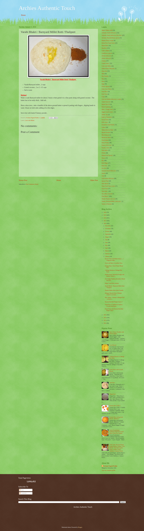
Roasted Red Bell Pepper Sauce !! (114, 302)
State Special (105, 183)
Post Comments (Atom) (32, 184)
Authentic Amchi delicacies (109, 33)
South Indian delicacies (108, 178)
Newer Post (23, 180)
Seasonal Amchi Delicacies (109, 170)
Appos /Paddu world (107, 30)
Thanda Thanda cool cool (108, 199)
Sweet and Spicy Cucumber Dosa (113, 263)
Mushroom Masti (106, 137)
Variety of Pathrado (107, 204)
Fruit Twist (104, 94)
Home (23, 15)
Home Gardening (106, 107)
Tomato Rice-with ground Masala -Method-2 (116, 417)
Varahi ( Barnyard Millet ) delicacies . (111, 201)
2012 (105, 323)
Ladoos (104, 127)
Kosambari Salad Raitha (108, 124)
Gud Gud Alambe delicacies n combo (111, 99)
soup (103, 176)
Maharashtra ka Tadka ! (108, 130)
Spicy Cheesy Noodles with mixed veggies (116, 332)
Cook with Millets (29, 120)
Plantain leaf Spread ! (107, 155)
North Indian (105, 140)
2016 (105, 223)
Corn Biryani (112, 345)
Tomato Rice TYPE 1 (115, 405)
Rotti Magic (105, 163)
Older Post (94, 180)
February (107, 253)
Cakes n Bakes (105, 50)
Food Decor (105, 91)
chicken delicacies (106, 56)
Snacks (103, 173)
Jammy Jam (105, 114)
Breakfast (104, 48)
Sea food (104, 168)
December (108, 226)
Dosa (103, 81)
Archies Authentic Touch (47, 8)
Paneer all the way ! (107, 145)
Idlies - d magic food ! (107, 109)
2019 (105, 215)
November (108, 228)
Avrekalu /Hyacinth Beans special (110, 38)
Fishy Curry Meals (106, 89)
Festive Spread (105, 86)
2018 (105, 218)
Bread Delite (105, 45)
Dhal (103, 73)
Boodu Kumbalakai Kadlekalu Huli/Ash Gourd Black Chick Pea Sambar (116, 431)
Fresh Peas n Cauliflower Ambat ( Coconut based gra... (114, 305)
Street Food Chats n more (108, 186)
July (106, 239)
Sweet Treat (105, 188)
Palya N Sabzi (105, 142)
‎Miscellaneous (105, 135)
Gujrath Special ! (106, 102)
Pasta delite (105, 150)
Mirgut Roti (112, 394)
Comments (22, 493)
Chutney (104, 61)
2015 (105, 315)
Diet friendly (105, 76)
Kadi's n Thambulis (107, 117)
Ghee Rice (112, 382)
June (106, 242)
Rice (103, 160)
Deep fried (104, 71)
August (107, 237)
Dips (103, 79)
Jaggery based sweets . (107, 112)
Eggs (103, 84)
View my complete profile (108, 470)
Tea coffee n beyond (107, 193)
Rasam (103, 158)
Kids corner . (105, 122)
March (107, 251)
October (107, 231)
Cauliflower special (107, 53)
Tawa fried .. (105, 191)
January (107, 256)
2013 (105, 320)
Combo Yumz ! (106, 63)
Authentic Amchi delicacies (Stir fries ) (112, 35)
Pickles (103, 153)
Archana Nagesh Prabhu (110, 466)
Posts (21, 490)
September (108, 234)
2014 (105, 317)
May (106, 245)
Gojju (103, 96)
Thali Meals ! (105, 196)
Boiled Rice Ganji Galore (108, 43)
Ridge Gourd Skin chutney (112, 283)
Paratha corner (105, 147)
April (106, 248)
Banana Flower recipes (108, 40)
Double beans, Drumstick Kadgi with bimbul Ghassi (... (114, 275)
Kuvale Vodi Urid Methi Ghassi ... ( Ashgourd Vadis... (114, 259)
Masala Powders (106, 132)
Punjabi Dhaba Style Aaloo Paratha (114, 290)
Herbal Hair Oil (106, 104)
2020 (105, 212)
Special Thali (105, 181)
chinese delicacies (106, 58)
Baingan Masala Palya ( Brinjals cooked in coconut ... (113, 293)
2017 (105, 220)
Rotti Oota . (105, 165)
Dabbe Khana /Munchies (108, 68)
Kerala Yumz (105, 119)
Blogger (80, 527)
